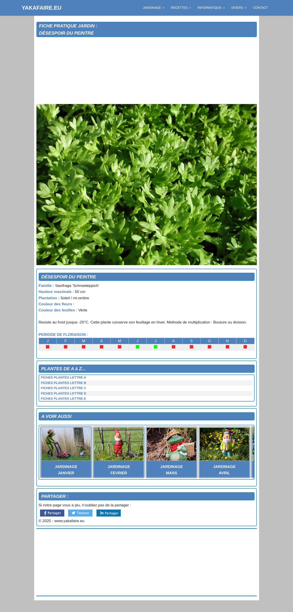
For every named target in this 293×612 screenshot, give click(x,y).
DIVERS (238, 7)
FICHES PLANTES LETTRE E (63, 398)
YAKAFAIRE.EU (41, 8)
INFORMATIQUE (210, 7)
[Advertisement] (146, 70)
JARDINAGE (153, 7)
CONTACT (260, 7)
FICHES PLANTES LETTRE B (63, 383)
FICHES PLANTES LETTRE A (63, 377)
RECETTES (181, 7)
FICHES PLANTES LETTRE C (63, 388)
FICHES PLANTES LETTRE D (63, 393)
